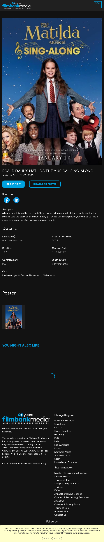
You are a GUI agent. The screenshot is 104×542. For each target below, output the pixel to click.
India (57, 437)
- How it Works (62, 476)
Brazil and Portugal (64, 420)
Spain (57, 458)
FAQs (57, 490)
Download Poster (44, 184)
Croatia (58, 427)
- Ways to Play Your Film (66, 483)
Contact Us (60, 514)
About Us (59, 500)
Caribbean (59, 424)
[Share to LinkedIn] (16, 200)
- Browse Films (62, 480)
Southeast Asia (62, 455)
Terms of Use (61, 507)
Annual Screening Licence (68, 493)
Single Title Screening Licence (70, 473)
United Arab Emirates (65, 462)
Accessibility (61, 511)
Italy (56, 441)
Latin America (61, 444)
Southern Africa (62, 451)
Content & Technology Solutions (71, 497)
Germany (59, 434)
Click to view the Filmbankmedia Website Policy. (24, 463)
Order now (13, 184)
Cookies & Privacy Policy (67, 504)
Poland (57, 448)
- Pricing (58, 487)
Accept (57, 538)
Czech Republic (62, 431)
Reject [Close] (47, 538)
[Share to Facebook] (6, 200)
